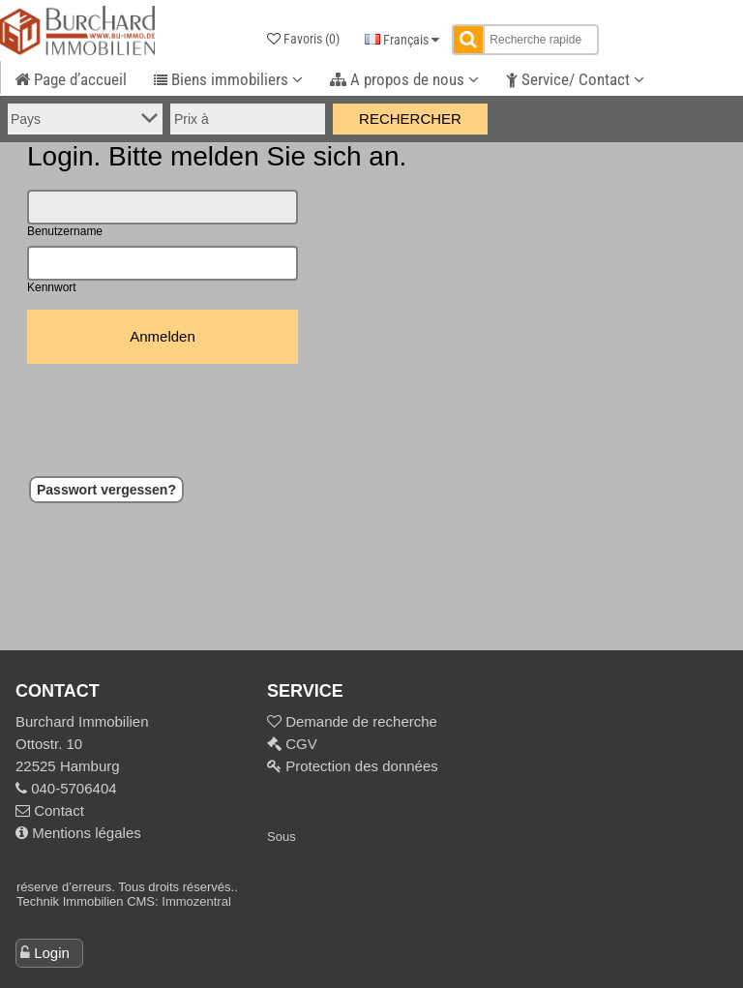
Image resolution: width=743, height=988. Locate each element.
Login (52, 952)
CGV (299, 743)
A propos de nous (404, 79)
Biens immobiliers (228, 79)
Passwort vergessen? (106, 489)
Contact (49, 810)
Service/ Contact (575, 79)
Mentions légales (78, 832)
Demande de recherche (359, 721)
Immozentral (196, 901)
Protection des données (360, 766)
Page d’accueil (71, 79)
